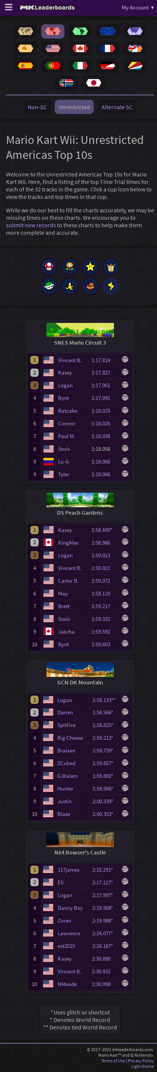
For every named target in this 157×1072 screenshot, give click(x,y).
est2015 (66, 945)
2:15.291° (104, 869)
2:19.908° (104, 907)
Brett (64, 606)
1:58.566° (105, 712)
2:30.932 (104, 971)
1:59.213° (105, 737)
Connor (66, 423)
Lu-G (63, 461)
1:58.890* (104, 529)
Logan (65, 385)
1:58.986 (104, 542)
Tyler (63, 474)
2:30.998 (104, 984)
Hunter (65, 788)
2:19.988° (104, 920)
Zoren (64, 920)
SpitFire (66, 724)
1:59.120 (104, 593)
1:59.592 (104, 631)
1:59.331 (104, 618)
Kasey (65, 372)
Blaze (63, 813)
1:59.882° (105, 775)
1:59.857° (105, 763)
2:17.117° (104, 882)
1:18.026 (104, 423)
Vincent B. (70, 360)
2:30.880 (104, 958)
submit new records (31, 225)
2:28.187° (104, 945)
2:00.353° (105, 813)
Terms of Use (113, 1060)
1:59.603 (104, 644)
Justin (64, 801)
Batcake (67, 410)
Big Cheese (70, 737)
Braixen (66, 750)
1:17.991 (104, 397)
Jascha (66, 631)
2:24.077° (104, 933)
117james (68, 869)
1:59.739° (105, 750)
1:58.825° (105, 724)
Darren (65, 712)
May (63, 593)
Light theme (142, 1066)
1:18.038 (104, 436)
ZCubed (66, 763)
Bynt (63, 397)
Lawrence (69, 933)
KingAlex (68, 542)
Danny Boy (70, 907)
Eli (61, 882)
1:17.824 (104, 360)
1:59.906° (105, 788)
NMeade (67, 984)
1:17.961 (104, 385)
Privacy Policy (141, 1060)
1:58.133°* (105, 699)
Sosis (64, 448)
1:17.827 (104, 372)
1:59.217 (104, 606)
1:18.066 (104, 461)
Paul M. (66, 436)
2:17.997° (104, 895)
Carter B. (68, 580)
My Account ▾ (138, 7)
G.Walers (67, 775)
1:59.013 (104, 555)
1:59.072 (104, 580)
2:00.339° (105, 801)
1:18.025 (104, 410)
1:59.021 (104, 568)
